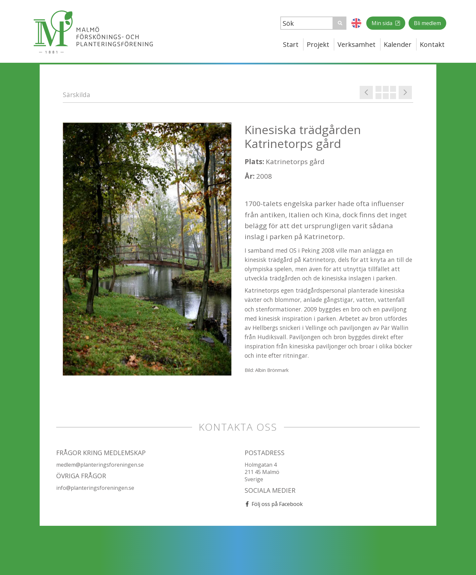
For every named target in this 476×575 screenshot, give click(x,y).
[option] (147, 249)
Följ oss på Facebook (277, 504)
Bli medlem (427, 23)
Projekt (318, 44)
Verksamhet (356, 44)
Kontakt (432, 44)
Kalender (398, 44)
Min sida (383, 23)
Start (290, 44)
